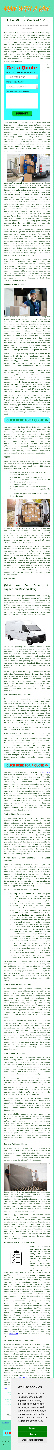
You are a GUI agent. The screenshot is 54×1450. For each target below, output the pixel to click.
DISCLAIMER (47, 16)
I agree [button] (32, 1428)
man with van (22, 324)
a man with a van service (30, 1215)
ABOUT (33, 16)
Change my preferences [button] (32, 1440)
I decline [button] (32, 1434)
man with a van (35, 40)
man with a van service (26, 821)
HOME (22, 16)
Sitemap (5, 1423)
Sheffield (46, 772)
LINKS (27, 16)
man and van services (24, 1373)
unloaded (37, 679)
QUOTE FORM (13, 1334)
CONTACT (39, 16)
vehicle (29, 656)
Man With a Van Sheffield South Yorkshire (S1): (27, 33)
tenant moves (19, 1294)
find (11, 1345)
